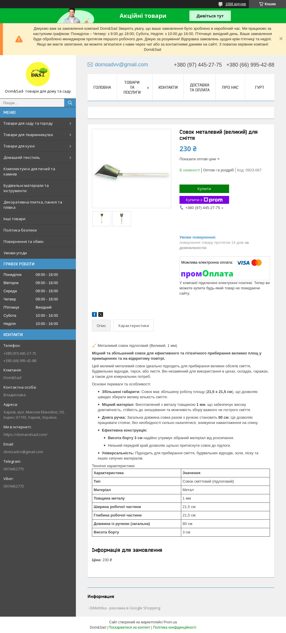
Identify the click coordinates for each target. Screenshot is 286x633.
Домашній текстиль (22, 157)
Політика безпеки (20, 230)
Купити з (204, 200)
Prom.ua (170, 622)
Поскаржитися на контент (129, 627)
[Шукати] (70, 102)
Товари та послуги (132, 87)
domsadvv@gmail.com (23, 451)
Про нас (230, 87)
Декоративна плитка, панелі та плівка (33, 204)
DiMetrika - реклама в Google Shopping (125, 608)
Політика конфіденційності (174, 627)
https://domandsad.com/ (26, 434)
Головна (102, 87)
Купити (204, 188)
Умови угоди (15, 252)
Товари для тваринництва (28, 134)
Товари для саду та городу (28, 123)
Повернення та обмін (23, 241)
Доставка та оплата (200, 87)
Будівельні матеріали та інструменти (26, 188)
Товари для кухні (19, 146)
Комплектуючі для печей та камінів (29, 171)
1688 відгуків (235, 4)
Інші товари (14, 218)
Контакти (168, 87)
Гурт (259, 87)
